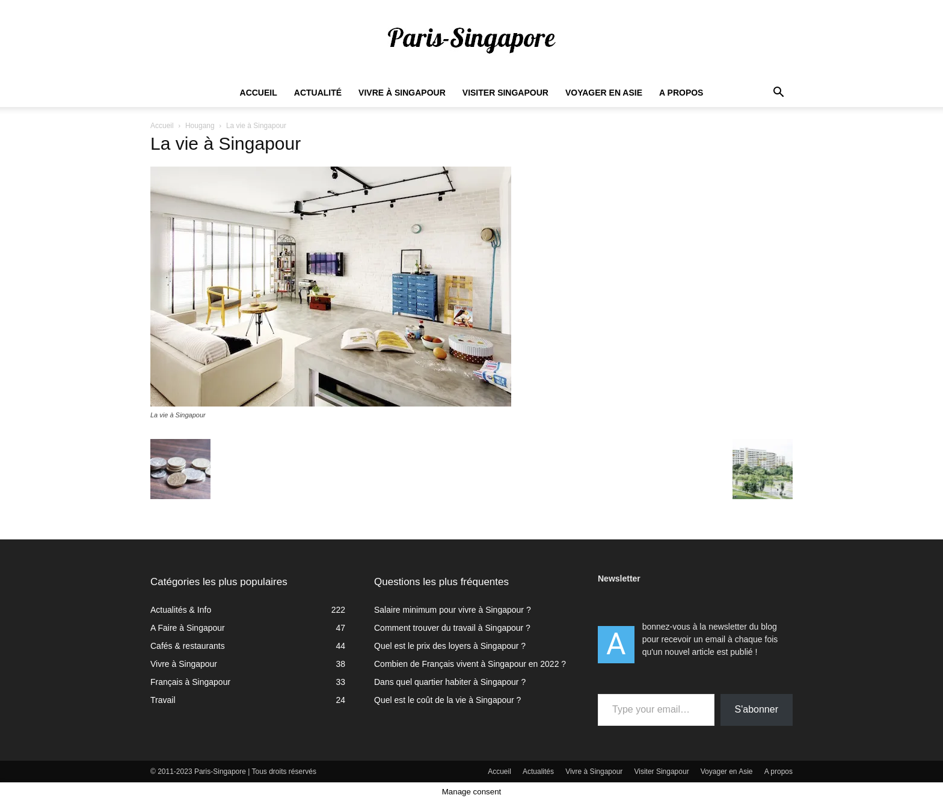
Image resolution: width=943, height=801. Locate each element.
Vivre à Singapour (402, 92)
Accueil (258, 92)
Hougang (200, 125)
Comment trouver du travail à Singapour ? (452, 628)
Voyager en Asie (603, 92)
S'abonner (756, 709)
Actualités (538, 771)
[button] (778, 93)
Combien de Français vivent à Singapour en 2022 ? (470, 664)
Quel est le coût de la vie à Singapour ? (447, 700)
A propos (681, 92)
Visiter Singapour (505, 92)
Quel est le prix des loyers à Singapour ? (450, 646)
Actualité (318, 92)
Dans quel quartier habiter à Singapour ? (450, 682)
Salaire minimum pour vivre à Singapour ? (452, 610)
